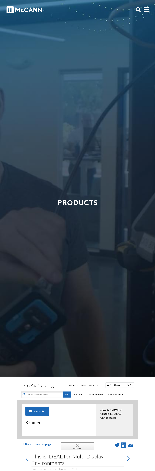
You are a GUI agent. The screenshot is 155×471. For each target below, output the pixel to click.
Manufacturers (96, 394)
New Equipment (115, 394)
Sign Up (130, 385)
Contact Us (93, 385)
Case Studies (73, 385)
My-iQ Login (115, 385)
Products (79, 394)
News (83, 385)
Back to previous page (36, 444)
